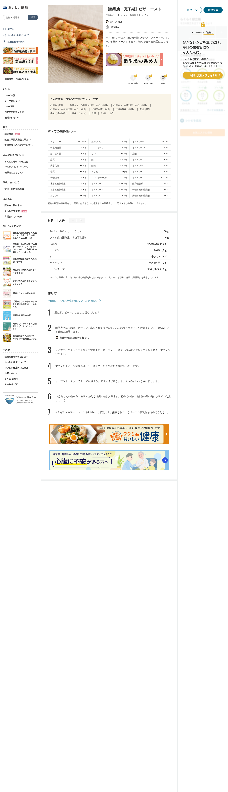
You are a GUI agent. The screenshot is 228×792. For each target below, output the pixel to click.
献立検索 (12, 133)
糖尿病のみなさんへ (14, 172)
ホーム (11, 28)
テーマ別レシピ (12, 100)
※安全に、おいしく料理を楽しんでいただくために (73, 300)
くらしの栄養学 (15, 210)
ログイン (192, 10)
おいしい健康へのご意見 (16, 367)
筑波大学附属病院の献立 (16, 139)
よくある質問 (11, 378)
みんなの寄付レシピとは (16, 161)
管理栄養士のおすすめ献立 (17, 145)
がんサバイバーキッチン (16, 166)
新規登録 (213, 10)
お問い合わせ (11, 373)
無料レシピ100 (11, 117)
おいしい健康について (19, 35)
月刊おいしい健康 (13, 216)
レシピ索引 (9, 106)
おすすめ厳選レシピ (14, 111)
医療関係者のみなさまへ (16, 356)
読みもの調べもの (13, 205)
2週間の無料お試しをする (202, 75)
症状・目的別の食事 (14, 188)
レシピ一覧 (9, 95)
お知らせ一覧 (11, 384)
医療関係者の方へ (16, 41)
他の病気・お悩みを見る (16, 78)
